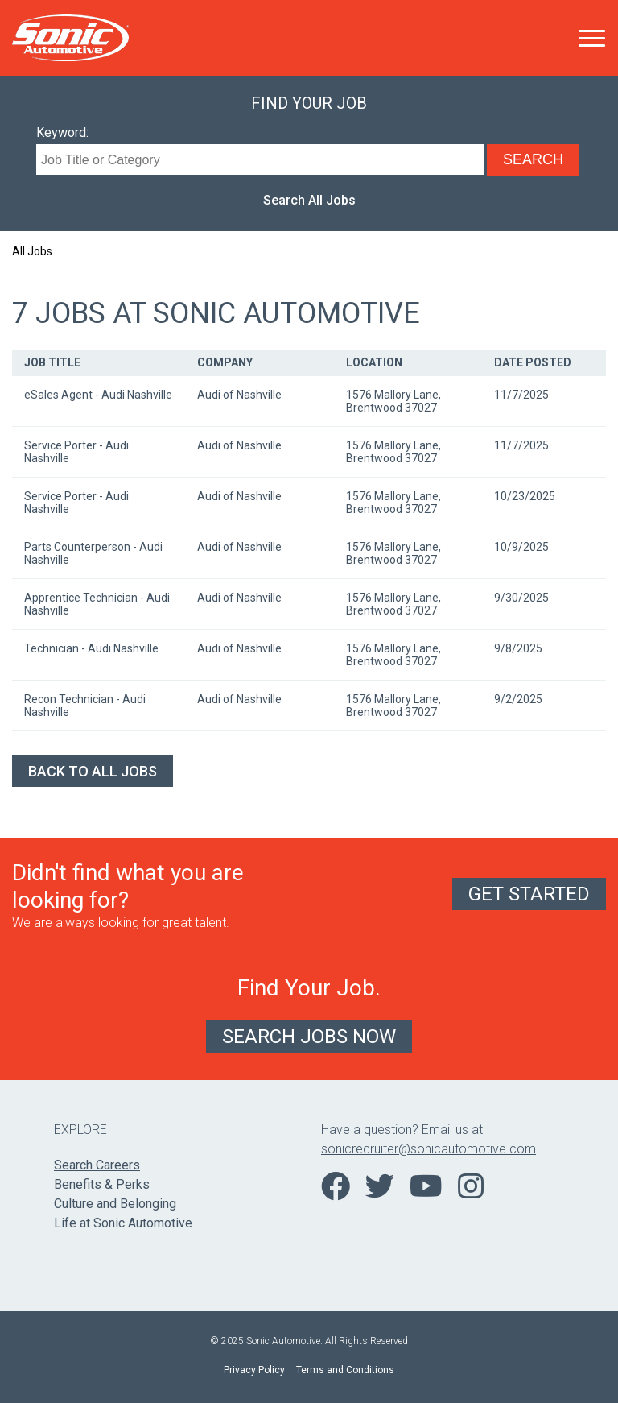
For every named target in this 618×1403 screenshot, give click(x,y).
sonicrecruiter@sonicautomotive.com (428, 1149)
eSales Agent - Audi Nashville (98, 394)
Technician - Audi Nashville (91, 648)
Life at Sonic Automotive (123, 1223)
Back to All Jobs (92, 771)
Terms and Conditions (345, 1370)
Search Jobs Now (309, 1036)
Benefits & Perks (102, 1184)
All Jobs (32, 251)
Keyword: (62, 132)
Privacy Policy (254, 1370)
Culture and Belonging (115, 1203)
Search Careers (97, 1165)
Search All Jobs (309, 200)
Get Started (529, 894)
